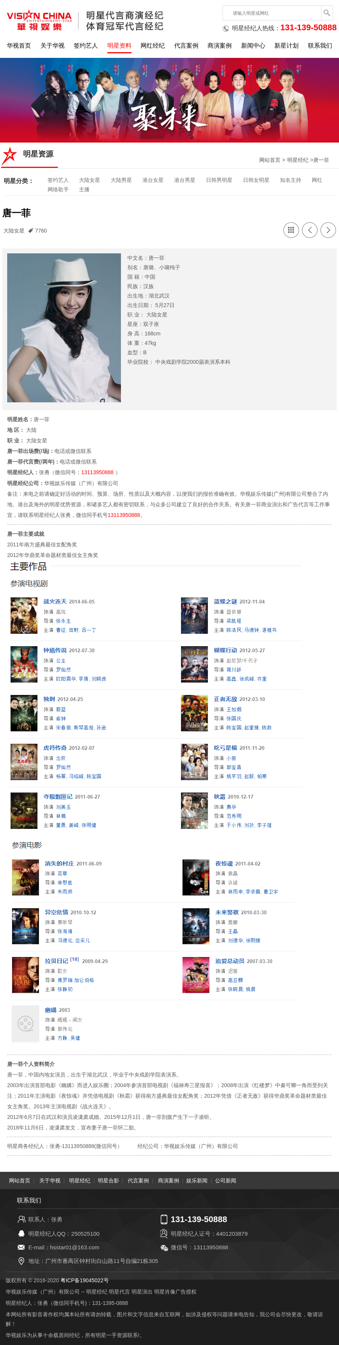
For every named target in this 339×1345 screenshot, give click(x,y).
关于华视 (52, 45)
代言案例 (186, 45)
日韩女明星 (256, 180)
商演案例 (219, 45)
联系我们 (320, 45)
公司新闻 (225, 1180)
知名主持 (290, 180)
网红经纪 (153, 45)
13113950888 (97, 472)
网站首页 (269, 160)
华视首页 (19, 45)
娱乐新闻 (196, 1180)
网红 (317, 180)
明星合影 (108, 1180)
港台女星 (153, 180)
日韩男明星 (219, 180)
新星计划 (286, 45)
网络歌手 (58, 189)
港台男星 (184, 180)
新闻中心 (253, 45)
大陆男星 (121, 180)
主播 (84, 189)
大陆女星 (89, 180)
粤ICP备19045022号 (84, 1280)
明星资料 (119, 45)
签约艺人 (86, 45)
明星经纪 (297, 160)
